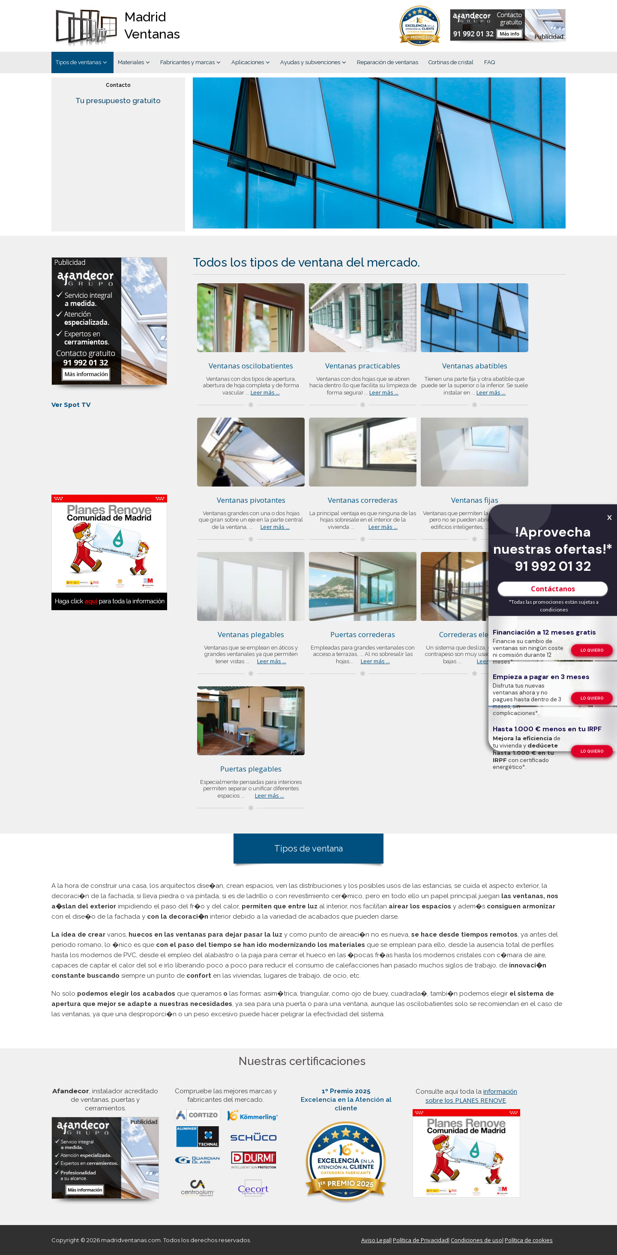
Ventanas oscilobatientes (251, 366)
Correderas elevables (474, 634)
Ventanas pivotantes (251, 500)
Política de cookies (529, 1240)
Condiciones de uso (476, 1240)
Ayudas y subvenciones (310, 62)
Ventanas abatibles (474, 366)
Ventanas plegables (251, 634)
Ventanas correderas (363, 500)
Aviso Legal (375, 1240)
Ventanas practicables (362, 366)
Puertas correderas (362, 634)
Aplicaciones (247, 62)
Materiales (131, 62)
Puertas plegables (251, 769)
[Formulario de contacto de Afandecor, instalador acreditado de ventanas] (508, 26)
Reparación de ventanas (387, 62)
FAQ (489, 62)
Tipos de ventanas (78, 62)
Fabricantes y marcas (187, 62)
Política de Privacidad (420, 1240)
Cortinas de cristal (450, 62)
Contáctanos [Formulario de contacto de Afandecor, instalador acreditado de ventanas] (553, 588)
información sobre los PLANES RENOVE (471, 1095)
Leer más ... (265, 392)
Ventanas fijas (474, 500)
